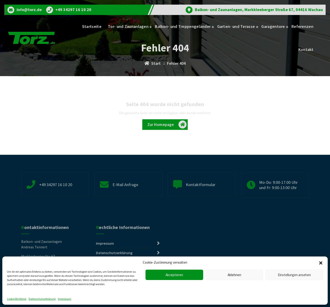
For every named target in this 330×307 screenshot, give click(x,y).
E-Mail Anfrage (125, 194)
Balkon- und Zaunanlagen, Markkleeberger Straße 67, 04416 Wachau (259, 9)
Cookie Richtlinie (16, 299)
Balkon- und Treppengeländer (183, 26)
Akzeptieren (174, 275)
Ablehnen (234, 275)
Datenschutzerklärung (42, 299)
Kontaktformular (200, 194)
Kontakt (305, 49)
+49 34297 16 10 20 (73, 9)
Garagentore (273, 26)
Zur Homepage (167, 126)
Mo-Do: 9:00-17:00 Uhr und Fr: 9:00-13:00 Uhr (278, 195)
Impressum (64, 299)
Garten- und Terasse (236, 26)
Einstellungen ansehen (294, 275)
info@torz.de (29, 9)
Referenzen (302, 26)
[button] (320, 262)
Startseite (91, 26)
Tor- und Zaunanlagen (128, 26)
